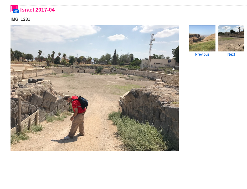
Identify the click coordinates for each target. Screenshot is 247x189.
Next (231, 54)
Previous (202, 54)
